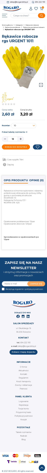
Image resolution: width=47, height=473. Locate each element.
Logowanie (23, 401)
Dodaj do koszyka (16, 147)
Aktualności (24, 370)
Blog (23, 439)
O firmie (23, 367)
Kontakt (23, 374)
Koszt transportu (23, 381)
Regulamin (23, 378)
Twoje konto (23, 409)
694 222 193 (40, 2)
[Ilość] (13, 139)
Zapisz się (36, 284)
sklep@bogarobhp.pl (19, 2)
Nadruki (23, 436)
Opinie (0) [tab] (36, 180)
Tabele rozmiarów (23, 432)
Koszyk (23, 419)
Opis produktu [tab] (16, 180)
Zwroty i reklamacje (23, 385)
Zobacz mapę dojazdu (23, 352)
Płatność (23, 389)
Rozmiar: (6, 125)
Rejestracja (23, 405)
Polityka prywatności (24, 416)
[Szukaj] (28, 15)
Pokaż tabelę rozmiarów (13, 132)
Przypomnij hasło (23, 412)
